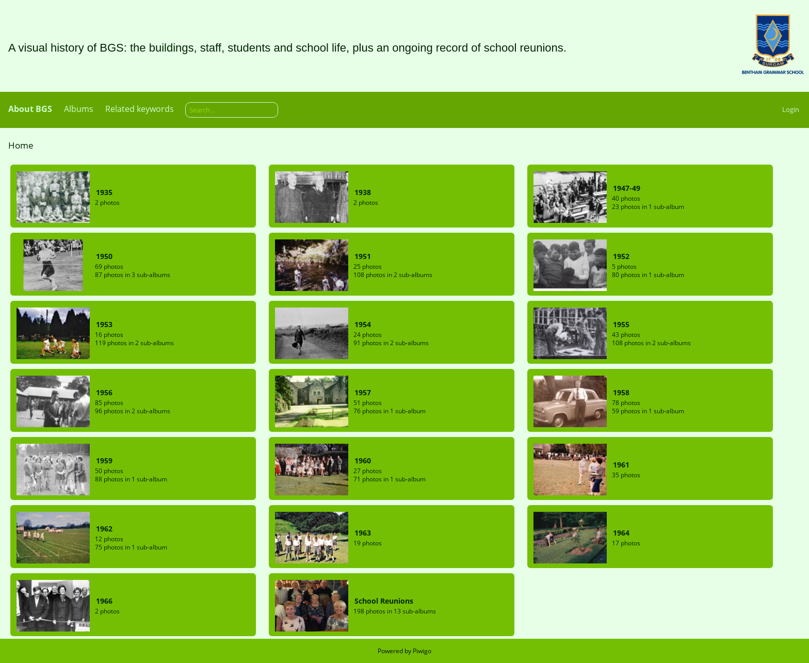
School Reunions (383, 601)
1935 (104, 192)
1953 (104, 324)
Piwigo (422, 650)
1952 (621, 256)
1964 (621, 533)
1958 (621, 392)
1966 (104, 601)
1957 (362, 392)
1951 (362, 256)
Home (21, 145)
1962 (104, 528)
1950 (104, 256)
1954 (362, 324)
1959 (104, 460)
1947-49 (626, 188)
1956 (104, 392)
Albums (78, 109)
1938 (362, 192)
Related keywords (139, 109)
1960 (362, 460)
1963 (362, 533)
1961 (621, 465)
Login (790, 109)
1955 (621, 324)
